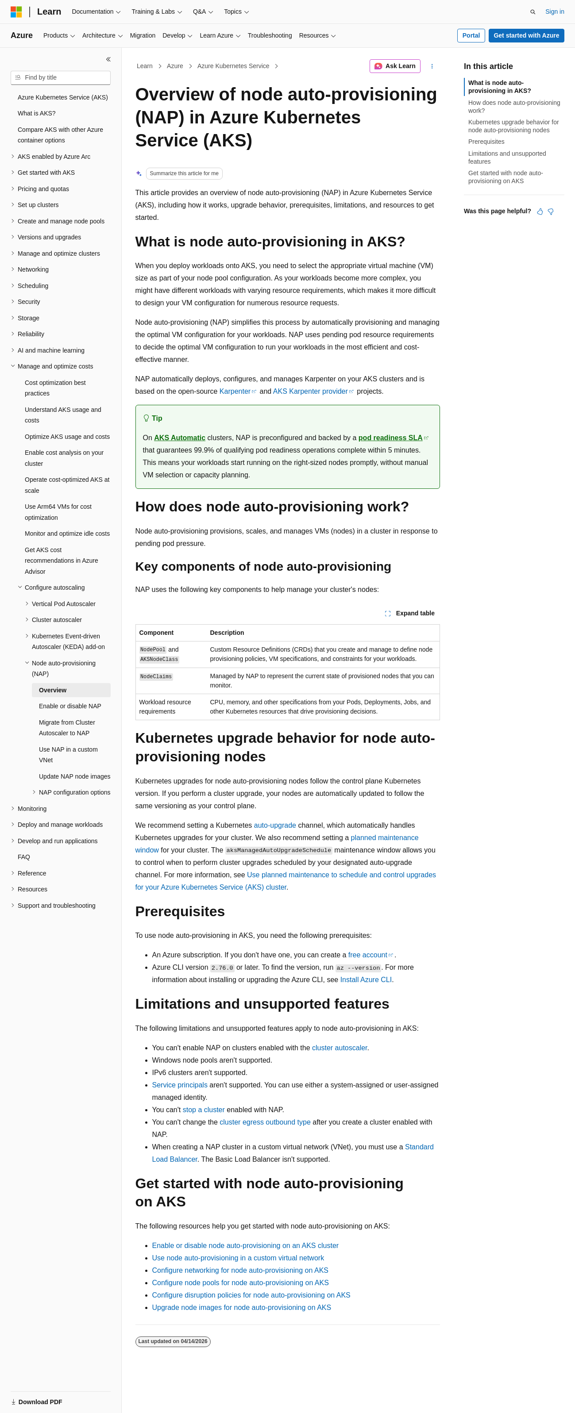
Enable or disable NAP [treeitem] (70, 706)
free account (367, 955)
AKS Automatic (179, 438)
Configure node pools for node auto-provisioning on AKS (240, 1282)
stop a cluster (204, 1110)
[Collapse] (108, 59)
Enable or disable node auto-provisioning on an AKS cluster (245, 1245)
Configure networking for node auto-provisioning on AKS (240, 1270)
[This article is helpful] (540, 211)
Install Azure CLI (366, 979)
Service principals (180, 1085)
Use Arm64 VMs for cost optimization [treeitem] (58, 512)
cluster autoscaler (339, 1048)
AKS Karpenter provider (310, 391)
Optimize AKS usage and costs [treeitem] (67, 436)
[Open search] (533, 12)
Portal (471, 35)
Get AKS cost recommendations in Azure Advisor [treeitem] (61, 560)
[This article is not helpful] (550, 211)
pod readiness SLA (391, 438)
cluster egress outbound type (265, 1122)
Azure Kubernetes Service (233, 65)
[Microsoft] (16, 12)
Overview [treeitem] (52, 690)
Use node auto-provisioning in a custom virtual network (238, 1258)
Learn (145, 65)
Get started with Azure (526, 35)
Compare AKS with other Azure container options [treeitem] (60, 135)
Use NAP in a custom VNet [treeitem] (68, 755)
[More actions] (432, 66)
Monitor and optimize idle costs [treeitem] (67, 533)
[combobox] (61, 78)
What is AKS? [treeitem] (37, 113)
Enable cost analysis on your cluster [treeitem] (64, 458)
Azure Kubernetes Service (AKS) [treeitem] (63, 97)
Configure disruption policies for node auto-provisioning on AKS (251, 1295)
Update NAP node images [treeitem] (75, 776)
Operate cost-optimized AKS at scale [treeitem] (67, 485)
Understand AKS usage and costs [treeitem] (63, 415)
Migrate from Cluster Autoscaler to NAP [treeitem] (67, 728)
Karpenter (235, 391)
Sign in (554, 11)
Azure (175, 65)
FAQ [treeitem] (24, 856)
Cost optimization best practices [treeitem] (55, 388)
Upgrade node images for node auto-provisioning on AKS (242, 1307)
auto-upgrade (275, 825)
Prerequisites (486, 141)
